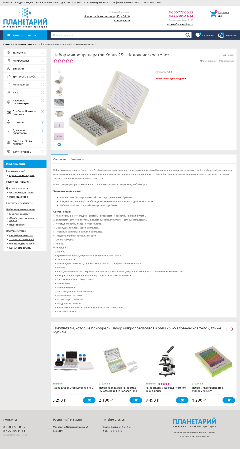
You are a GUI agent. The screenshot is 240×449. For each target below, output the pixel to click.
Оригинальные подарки (21, 175)
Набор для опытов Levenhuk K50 (72, 387)
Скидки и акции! (24, 2)
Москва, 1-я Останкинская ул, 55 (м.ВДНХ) (107, 16)
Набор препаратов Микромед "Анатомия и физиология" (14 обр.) (118, 390)
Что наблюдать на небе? (21, 243)
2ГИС (105, 430)
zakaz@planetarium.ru (181, 24)
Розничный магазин (47, 2)
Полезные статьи (152, 2)
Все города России (18, 196)
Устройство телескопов (21, 239)
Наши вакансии (17, 224)
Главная (7, 2)
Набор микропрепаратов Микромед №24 (207, 389)
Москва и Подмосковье (21, 192)
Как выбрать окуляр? (20, 247)
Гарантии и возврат (19, 213)
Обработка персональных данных (23, 219)
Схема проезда (122, 20)
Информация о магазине (125, 2)
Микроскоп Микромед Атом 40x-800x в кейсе (166, 389)
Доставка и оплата (71, 2)
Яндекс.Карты (110, 426)
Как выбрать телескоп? (21, 235)
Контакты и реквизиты (96, 2)
